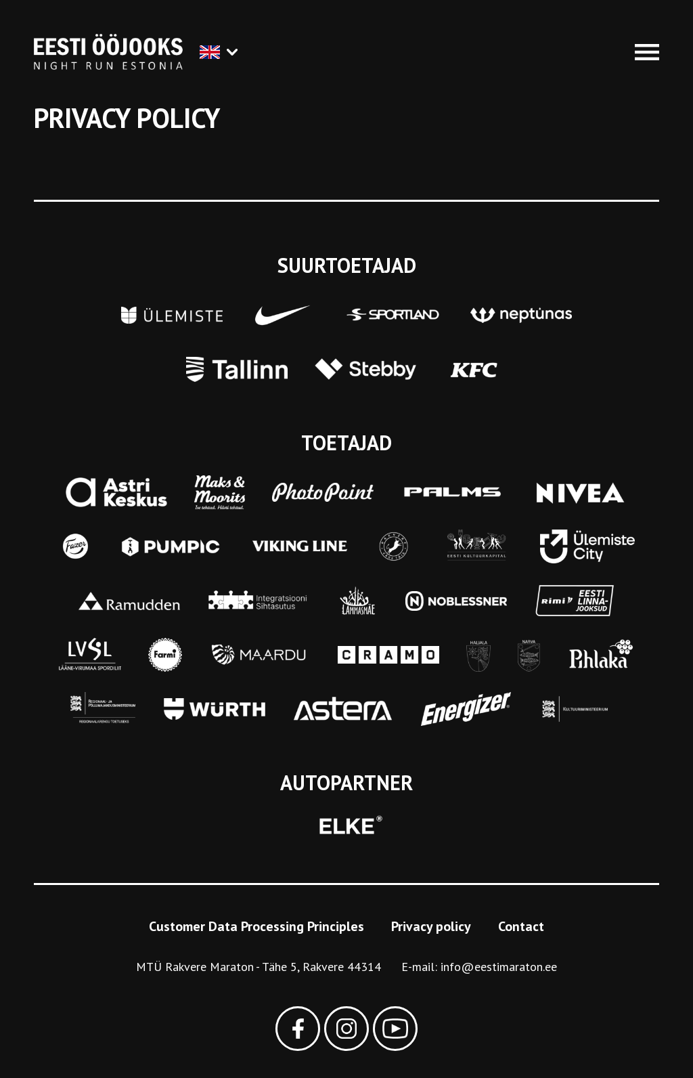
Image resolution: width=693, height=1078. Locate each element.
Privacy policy (431, 926)
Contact (521, 926)
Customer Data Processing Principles (256, 926)
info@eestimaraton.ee (499, 966)
